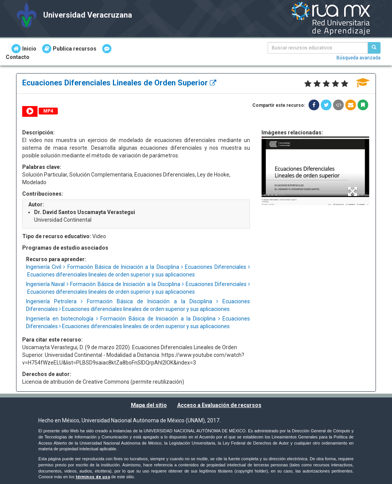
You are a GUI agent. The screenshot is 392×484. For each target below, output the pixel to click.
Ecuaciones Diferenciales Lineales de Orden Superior (119, 82)
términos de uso (93, 476)
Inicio (23, 49)
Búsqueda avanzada (358, 57)
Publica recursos (69, 49)
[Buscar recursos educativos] (374, 48)
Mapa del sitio (149, 405)
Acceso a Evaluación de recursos (219, 405)
